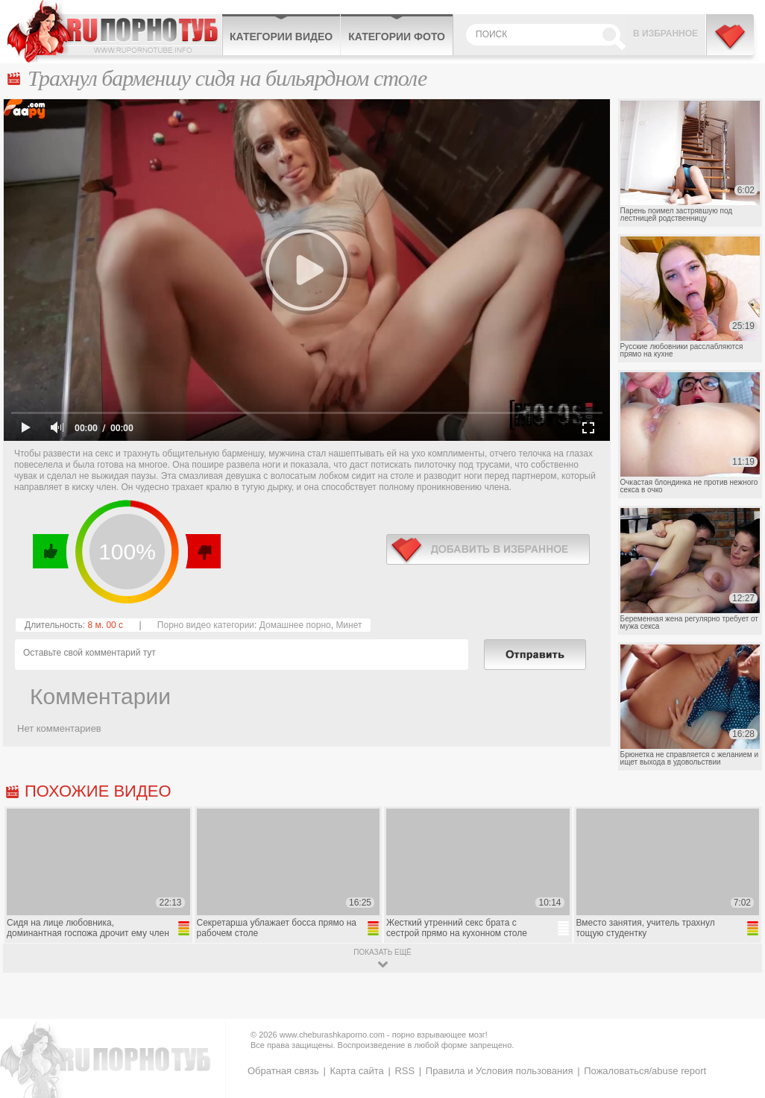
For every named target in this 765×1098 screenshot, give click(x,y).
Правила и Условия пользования (499, 1070)
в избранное (488, 549)
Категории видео (281, 37)
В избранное (665, 33)
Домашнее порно (295, 625)
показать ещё (382, 952)
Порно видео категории (205, 625)
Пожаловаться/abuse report (645, 1070)
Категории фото (396, 37)
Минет (349, 625)
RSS (404, 1070)
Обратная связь (283, 1070)
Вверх (736, 1034)
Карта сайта (356, 1070)
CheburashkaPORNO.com (114, 31)
